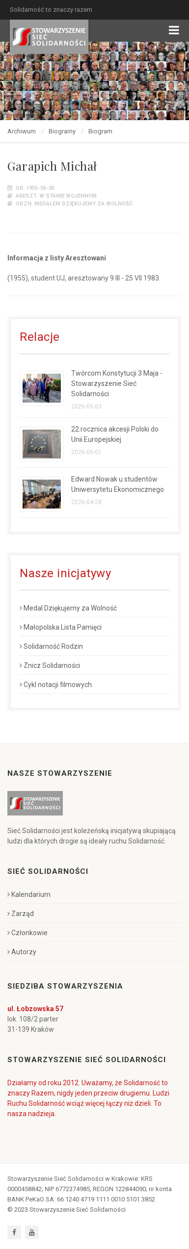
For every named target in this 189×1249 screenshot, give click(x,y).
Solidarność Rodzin (51, 646)
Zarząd (20, 914)
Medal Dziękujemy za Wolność (68, 608)
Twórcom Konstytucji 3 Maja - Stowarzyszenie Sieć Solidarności (116, 383)
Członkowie (27, 933)
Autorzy (21, 952)
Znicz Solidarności (50, 665)
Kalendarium (29, 894)
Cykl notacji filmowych (56, 684)
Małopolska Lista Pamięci (61, 627)
